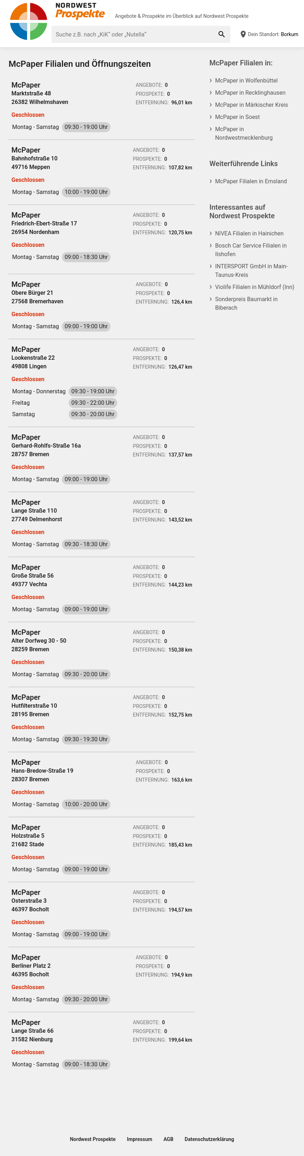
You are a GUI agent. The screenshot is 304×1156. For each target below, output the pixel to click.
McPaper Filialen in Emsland (251, 181)
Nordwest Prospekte (226, 16)
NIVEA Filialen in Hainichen (249, 233)
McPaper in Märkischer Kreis (251, 104)
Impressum (139, 1139)
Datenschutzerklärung (209, 1139)
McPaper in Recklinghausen (250, 92)
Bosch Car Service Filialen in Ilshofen (250, 250)
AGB (168, 1139)
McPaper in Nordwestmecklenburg (244, 133)
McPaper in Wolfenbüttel (246, 80)
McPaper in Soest (237, 117)
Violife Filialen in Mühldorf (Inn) (254, 287)
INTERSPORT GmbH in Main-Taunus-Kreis (251, 270)
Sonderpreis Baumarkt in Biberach (246, 303)
